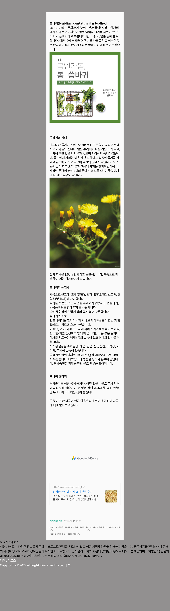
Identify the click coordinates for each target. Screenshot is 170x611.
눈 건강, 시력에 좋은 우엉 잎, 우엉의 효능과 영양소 (106, 571)
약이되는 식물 (56, 564)
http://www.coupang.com (66, 530)
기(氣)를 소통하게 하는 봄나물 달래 (63, 577)
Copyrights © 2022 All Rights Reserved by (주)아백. (35, 608)
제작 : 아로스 (8, 604)
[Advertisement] (85, 40)
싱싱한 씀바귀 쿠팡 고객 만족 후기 (73, 535)
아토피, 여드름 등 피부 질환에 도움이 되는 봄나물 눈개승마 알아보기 (69, 571)
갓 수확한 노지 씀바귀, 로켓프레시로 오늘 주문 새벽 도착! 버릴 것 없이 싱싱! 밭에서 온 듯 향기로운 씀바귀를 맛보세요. (76, 541)
